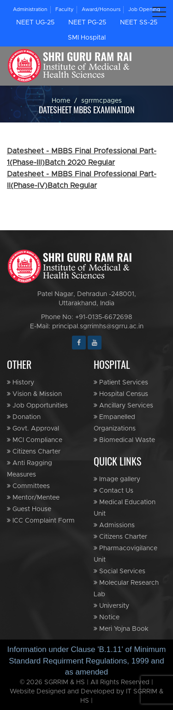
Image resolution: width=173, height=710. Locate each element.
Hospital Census (121, 393)
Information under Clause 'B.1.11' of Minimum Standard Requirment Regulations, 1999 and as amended (86, 660)
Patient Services (121, 382)
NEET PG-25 (87, 22)
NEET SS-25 (138, 22)
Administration (30, 9)
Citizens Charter (33, 451)
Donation (24, 416)
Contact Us (113, 490)
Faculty (64, 9)
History (20, 382)
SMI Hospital (87, 38)
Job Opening (144, 9)
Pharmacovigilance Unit (125, 554)
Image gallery (117, 479)
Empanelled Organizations (115, 422)
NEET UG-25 (35, 22)
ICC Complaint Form (41, 520)
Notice (106, 617)
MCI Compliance (34, 439)
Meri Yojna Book (121, 628)
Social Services (119, 571)
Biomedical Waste (124, 439)
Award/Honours (101, 9)
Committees (28, 486)
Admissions (114, 525)
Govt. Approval (33, 428)
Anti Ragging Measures (29, 469)
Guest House (29, 509)
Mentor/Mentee (33, 497)
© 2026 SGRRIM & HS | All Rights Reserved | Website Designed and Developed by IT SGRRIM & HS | (86, 691)
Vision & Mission (34, 393)
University (111, 605)
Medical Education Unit (124, 508)
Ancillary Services (123, 405)
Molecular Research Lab (126, 588)
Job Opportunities (37, 405)
